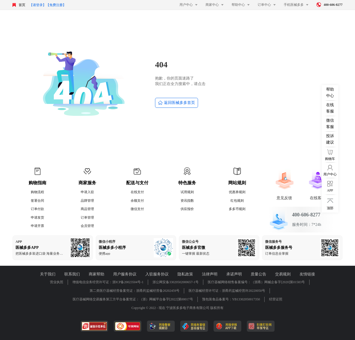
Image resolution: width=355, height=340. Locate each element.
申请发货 (37, 217)
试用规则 (187, 192)
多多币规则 (237, 209)
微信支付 (137, 209)
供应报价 (187, 209)
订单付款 (37, 209)
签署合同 (37, 201)
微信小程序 (107, 241)
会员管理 (87, 226)
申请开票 (37, 226)
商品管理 (87, 209)
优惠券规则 (237, 192)
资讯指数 (187, 201)
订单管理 (87, 217)
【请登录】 (37, 5)
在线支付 (137, 192)
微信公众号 (190, 241)
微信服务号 (273, 241)
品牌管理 (87, 201)
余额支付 (137, 201)
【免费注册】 (56, 5)
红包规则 (237, 201)
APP (19, 241)
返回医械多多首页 (176, 103)
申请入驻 (87, 192)
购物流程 (37, 192)
